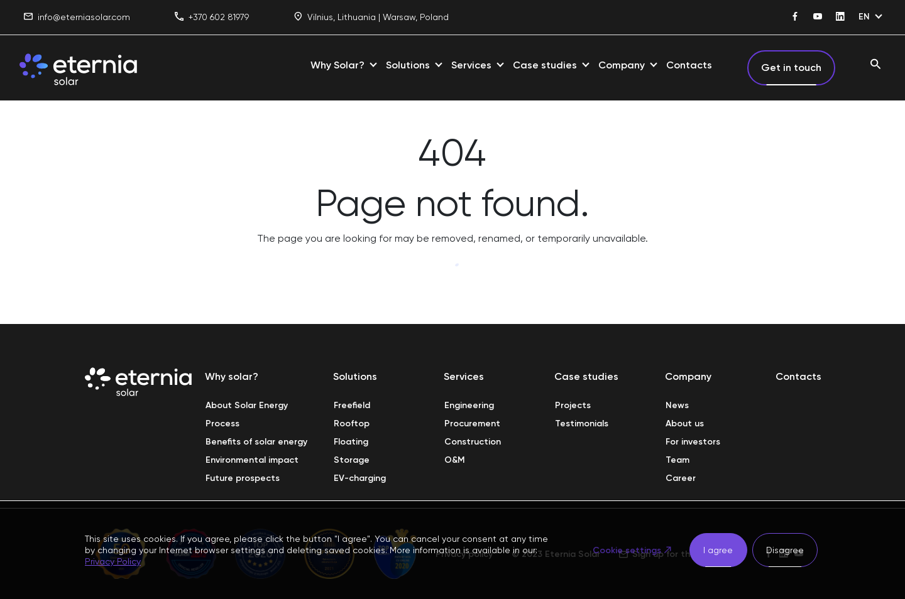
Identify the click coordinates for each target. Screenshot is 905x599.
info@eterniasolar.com (77, 17)
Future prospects (243, 478)
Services (471, 65)
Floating (351, 441)
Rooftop (352, 423)
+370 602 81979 (212, 17)
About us (685, 423)
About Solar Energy (247, 405)
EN (864, 16)
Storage (352, 460)
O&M (454, 460)
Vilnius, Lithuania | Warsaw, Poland (371, 17)
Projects (573, 405)
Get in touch (791, 67)
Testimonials (581, 423)
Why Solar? (337, 65)
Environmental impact (252, 460)
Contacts (689, 65)
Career (681, 478)
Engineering (469, 405)
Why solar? (231, 376)
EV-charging (360, 478)
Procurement (472, 423)
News (677, 405)
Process (222, 423)
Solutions (408, 65)
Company (621, 65)
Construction (472, 441)
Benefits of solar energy (256, 441)
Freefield (352, 405)
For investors (693, 441)
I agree (718, 550)
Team (677, 460)
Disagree (785, 550)
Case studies (545, 65)
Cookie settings (627, 550)
